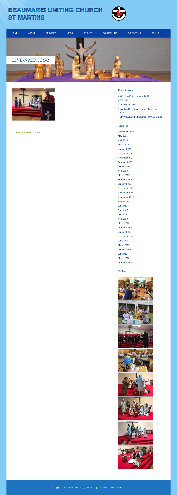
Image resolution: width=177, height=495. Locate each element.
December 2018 (125, 188)
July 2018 (122, 206)
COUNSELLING (110, 33)
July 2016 (122, 254)
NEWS (70, 33)
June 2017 (123, 240)
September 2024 (126, 131)
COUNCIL (156, 33)
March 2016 (123, 258)
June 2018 (123, 210)
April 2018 (123, 219)
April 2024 (123, 140)
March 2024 (123, 144)
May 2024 (122, 136)
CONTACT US (134, 33)
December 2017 (125, 236)
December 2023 (125, 153)
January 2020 (124, 166)
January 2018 (124, 232)
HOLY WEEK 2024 (127, 104)
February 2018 (125, 227)
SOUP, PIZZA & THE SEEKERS (133, 96)
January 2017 (124, 249)
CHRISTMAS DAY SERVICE (26, 132)
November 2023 (125, 157)
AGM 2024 (123, 100)
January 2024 (124, 149)
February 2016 (125, 262)
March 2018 (123, 223)
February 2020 (125, 162)
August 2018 (124, 201)
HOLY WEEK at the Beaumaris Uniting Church (140, 117)
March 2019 (123, 175)
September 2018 (126, 197)
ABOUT (31, 33)
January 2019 (124, 184)
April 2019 (123, 171)
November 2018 (125, 192)
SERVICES (51, 33)
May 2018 (122, 214)
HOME (15, 33)
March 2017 (123, 245)
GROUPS (87, 33)
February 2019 (125, 179)
